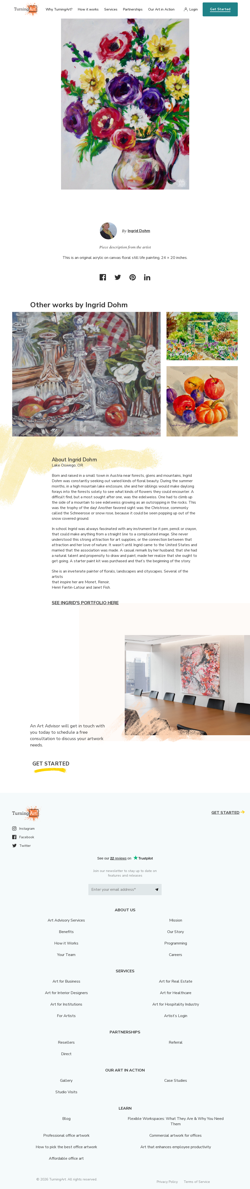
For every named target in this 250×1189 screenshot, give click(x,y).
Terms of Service (197, 1181)
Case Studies (175, 1080)
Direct (66, 1054)
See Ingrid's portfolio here (85, 603)
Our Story (175, 931)
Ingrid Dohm (139, 231)
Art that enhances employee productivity (175, 1147)
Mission (175, 920)
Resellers (66, 1042)
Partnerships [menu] (133, 9)
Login (193, 9)
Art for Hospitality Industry (175, 1004)
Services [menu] (110, 9)
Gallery (66, 1080)
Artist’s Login (175, 1016)
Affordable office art (66, 1158)
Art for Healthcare (175, 993)
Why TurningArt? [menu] (59, 9)
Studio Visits (66, 1092)
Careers (175, 954)
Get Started (220, 9)
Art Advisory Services (66, 920)
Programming (175, 943)
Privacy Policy (167, 1181)
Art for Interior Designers (66, 993)
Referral (176, 1042)
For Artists (66, 1016)
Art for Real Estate (175, 981)
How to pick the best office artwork (66, 1147)
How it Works (66, 943)
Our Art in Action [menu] (161, 9)
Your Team (66, 954)
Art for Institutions (66, 1004)
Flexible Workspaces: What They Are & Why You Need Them (176, 1121)
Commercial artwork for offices (175, 1135)
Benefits (66, 931)
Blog (66, 1118)
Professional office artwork (66, 1135)
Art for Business (66, 981)
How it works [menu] (88, 9)
